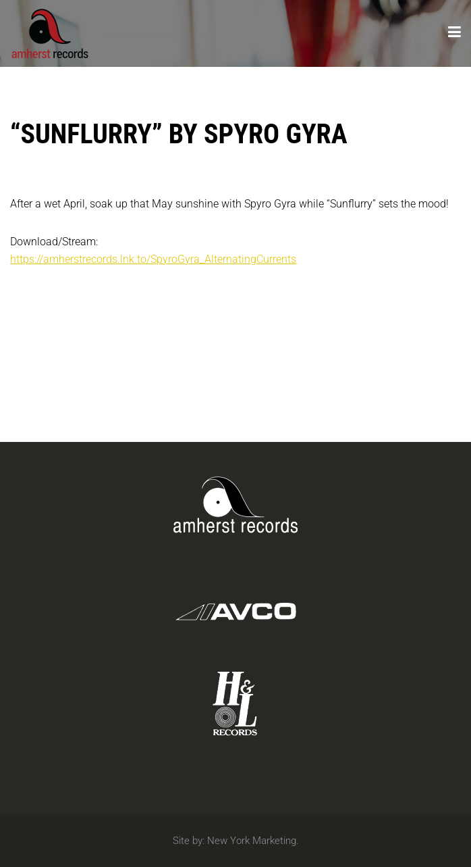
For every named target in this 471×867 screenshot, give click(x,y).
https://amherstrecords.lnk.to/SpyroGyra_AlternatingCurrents (153, 259)
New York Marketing (251, 841)
